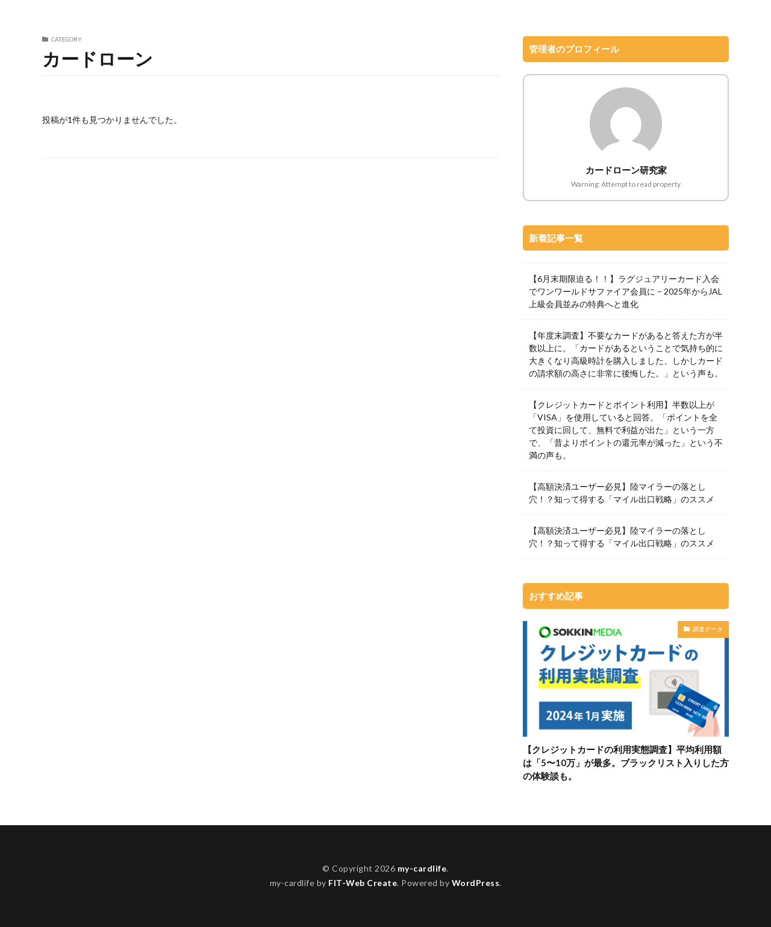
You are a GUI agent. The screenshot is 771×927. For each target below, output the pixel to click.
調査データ (708, 628)
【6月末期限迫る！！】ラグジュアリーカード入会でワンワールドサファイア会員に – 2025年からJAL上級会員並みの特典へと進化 (625, 291)
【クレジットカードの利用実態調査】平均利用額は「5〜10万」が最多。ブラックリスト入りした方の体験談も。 (626, 763)
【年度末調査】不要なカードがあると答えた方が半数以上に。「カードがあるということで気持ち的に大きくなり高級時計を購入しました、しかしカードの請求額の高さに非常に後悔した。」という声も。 (626, 354)
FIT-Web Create (362, 883)
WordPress (476, 883)
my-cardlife (422, 868)
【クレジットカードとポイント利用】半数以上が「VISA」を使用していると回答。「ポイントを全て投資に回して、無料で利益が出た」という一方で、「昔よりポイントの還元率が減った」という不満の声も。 (626, 429)
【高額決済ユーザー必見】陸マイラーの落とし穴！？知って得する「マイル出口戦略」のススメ (621, 492)
